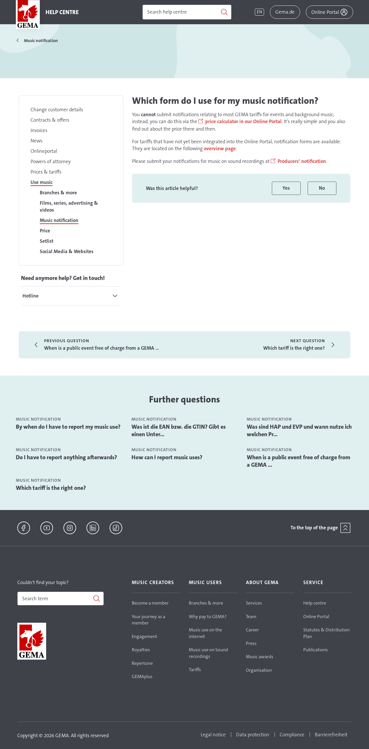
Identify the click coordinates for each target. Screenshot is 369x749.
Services (254, 603)
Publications (315, 650)
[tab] (71, 296)
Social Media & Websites (66, 251)
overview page (220, 148)
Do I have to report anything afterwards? (66, 457)
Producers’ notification (302, 161)
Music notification (59, 220)
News (36, 141)
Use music (41, 182)
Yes (286, 188)
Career (252, 630)
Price (45, 230)
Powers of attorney (51, 161)
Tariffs (195, 670)
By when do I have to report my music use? (68, 426)
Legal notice (213, 734)
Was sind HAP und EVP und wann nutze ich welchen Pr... (299, 430)
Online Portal (316, 616)
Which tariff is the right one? (51, 488)
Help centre (314, 603)
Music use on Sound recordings (208, 653)
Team (251, 616)
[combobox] (60, 598)
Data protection (252, 734)
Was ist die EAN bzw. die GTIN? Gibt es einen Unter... (178, 430)
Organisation (259, 670)
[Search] (186, 12)
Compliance (292, 734)
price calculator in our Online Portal (243, 121)
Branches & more (58, 192)
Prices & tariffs (46, 172)
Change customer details (57, 109)
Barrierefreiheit (331, 734)
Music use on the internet (205, 633)
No (322, 188)
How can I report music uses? (166, 457)
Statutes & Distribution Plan (326, 633)
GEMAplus (142, 676)
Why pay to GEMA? (208, 616)
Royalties (141, 650)
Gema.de (285, 12)
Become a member (150, 603)
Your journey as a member (148, 619)
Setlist (46, 241)
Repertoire (142, 663)
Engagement (144, 636)
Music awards (259, 657)
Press (251, 643)
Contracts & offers (50, 120)
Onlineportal (44, 151)
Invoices (39, 130)
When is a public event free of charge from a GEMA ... (298, 460)
